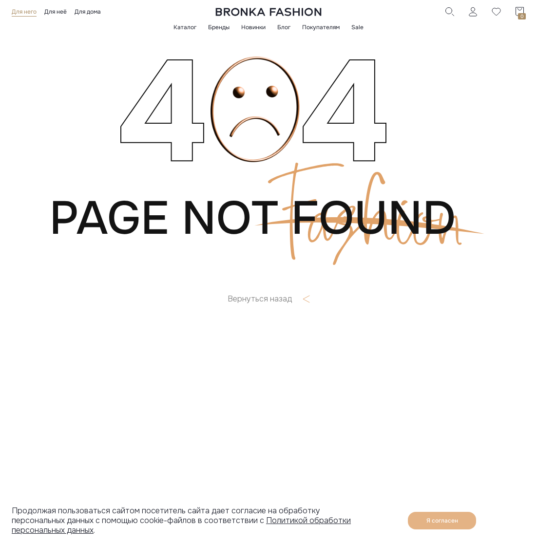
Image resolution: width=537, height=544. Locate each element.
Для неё (55, 12)
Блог (283, 27)
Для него (24, 12)
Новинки (253, 27)
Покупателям (321, 27)
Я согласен (442, 521)
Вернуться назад (269, 299)
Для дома (88, 12)
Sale (357, 27)
